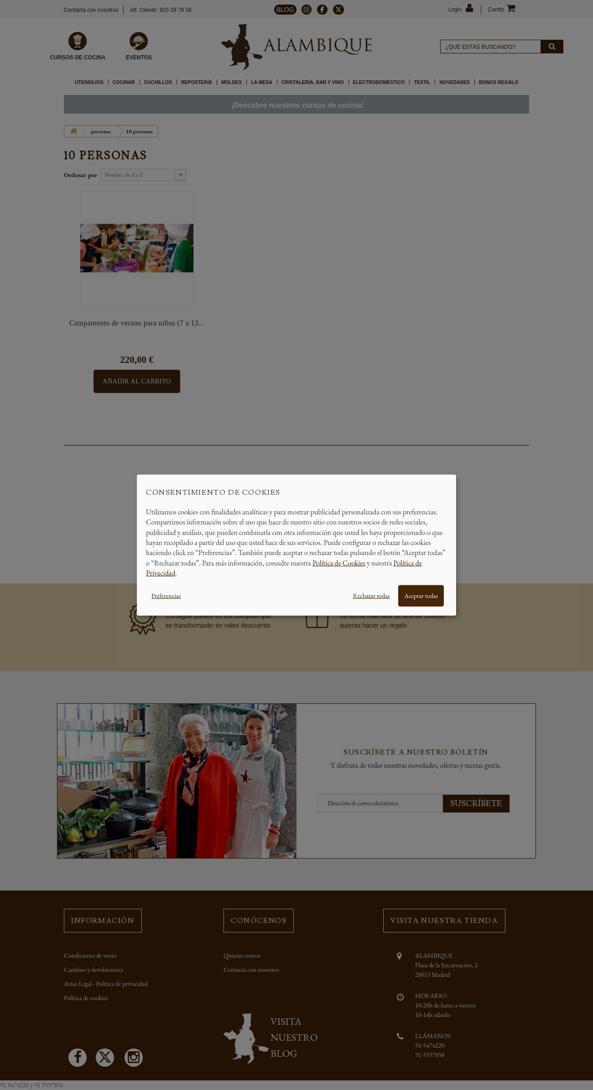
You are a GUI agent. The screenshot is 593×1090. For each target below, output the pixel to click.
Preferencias (166, 595)
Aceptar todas (421, 595)
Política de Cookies (338, 562)
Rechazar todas (371, 595)
